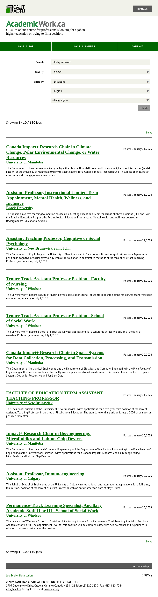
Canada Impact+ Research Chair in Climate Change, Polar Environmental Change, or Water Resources (53, 152)
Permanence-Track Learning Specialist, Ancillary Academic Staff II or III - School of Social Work (54, 508)
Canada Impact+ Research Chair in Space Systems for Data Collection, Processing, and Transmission (55, 355)
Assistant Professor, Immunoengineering (45, 473)
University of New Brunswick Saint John (38, 248)
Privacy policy (51, 589)
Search (40, 62)
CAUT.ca (147, 575)
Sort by (39, 71)
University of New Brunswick (29, 403)
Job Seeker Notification (19, 575)
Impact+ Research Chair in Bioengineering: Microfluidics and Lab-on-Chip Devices (48, 436)
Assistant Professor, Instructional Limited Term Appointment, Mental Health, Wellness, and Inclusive (52, 198)
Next (149, 132)
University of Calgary (23, 478)
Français (142, 8)
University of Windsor (23, 289)
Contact (137, 46)
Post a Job (25, 46)
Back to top (142, 565)
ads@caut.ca (13, 589)
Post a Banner (84, 46)
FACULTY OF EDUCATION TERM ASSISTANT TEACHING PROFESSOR (54, 395)
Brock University (19, 208)
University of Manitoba (24, 162)
